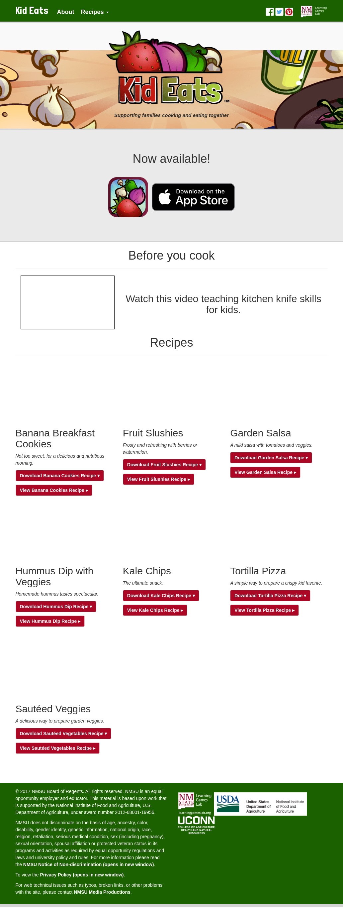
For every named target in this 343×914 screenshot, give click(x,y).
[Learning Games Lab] (314, 8)
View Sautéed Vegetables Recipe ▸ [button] (58, 748)
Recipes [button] (95, 12)
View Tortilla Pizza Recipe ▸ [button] (264, 610)
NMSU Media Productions (102, 892)
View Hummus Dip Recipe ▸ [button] (50, 621)
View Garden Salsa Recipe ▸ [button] (265, 472)
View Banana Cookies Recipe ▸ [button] (54, 490)
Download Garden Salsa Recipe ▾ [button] (271, 457)
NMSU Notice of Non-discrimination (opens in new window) (88, 864)
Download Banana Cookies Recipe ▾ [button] (60, 475)
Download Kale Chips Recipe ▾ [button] (161, 595)
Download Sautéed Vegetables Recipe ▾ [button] (63, 733)
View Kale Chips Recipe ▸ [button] (155, 610)
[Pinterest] (289, 8)
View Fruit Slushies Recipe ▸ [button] (158, 479)
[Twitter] (279, 8)
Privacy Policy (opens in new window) (82, 874)
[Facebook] (270, 8)
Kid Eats (32, 10)
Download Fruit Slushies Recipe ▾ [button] (164, 464)
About (65, 12)
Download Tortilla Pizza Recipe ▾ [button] (270, 595)
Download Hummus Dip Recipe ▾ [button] (56, 606)
